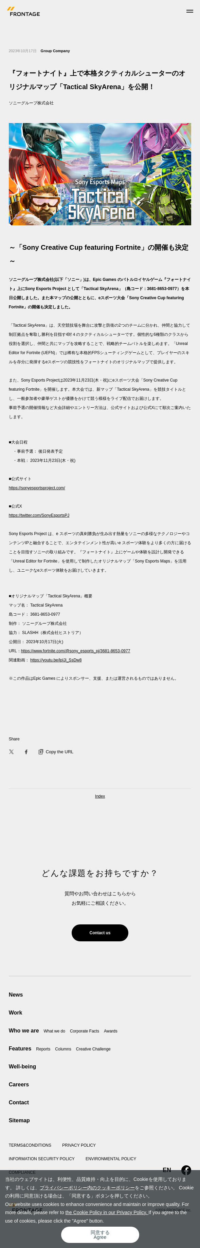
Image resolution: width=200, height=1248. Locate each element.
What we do (54, 1031)
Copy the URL (56, 752)
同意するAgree (100, 1235)
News (16, 995)
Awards (110, 1031)
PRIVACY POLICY (79, 1145)
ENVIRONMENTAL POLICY (111, 1159)
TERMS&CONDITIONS (30, 1145)
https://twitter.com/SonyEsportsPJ (39, 515)
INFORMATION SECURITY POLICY (42, 1159)
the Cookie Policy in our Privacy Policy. (106, 1212)
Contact (19, 1102)
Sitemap (19, 1120)
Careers (19, 1084)
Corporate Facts (84, 1031)
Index (100, 796)
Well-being (22, 1066)
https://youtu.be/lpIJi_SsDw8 (55, 660)
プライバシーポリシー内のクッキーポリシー (87, 1187)
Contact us (99, 932)
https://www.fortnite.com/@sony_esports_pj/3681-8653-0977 (75, 651)
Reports (43, 1049)
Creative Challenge (93, 1049)
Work (15, 1013)
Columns (63, 1049)
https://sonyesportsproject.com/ (37, 488)
